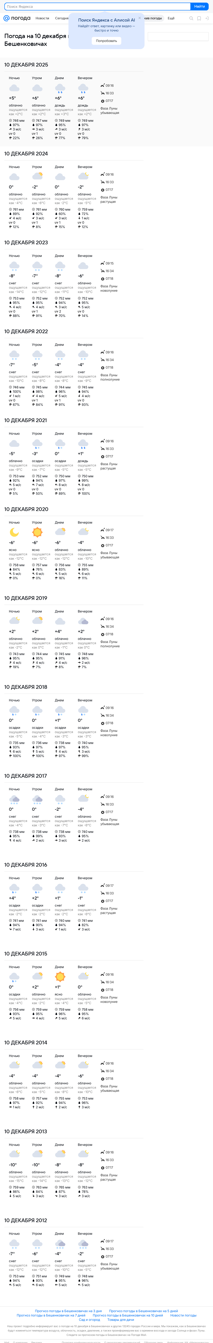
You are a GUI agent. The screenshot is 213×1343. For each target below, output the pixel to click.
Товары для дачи (120, 1320)
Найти (199, 7)
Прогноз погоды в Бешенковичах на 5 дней (143, 1311)
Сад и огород (89, 1320)
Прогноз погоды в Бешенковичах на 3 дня (68, 1311)
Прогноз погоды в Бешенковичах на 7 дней (51, 1315)
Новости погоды (183, 1315)
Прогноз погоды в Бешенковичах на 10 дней (128, 1315)
